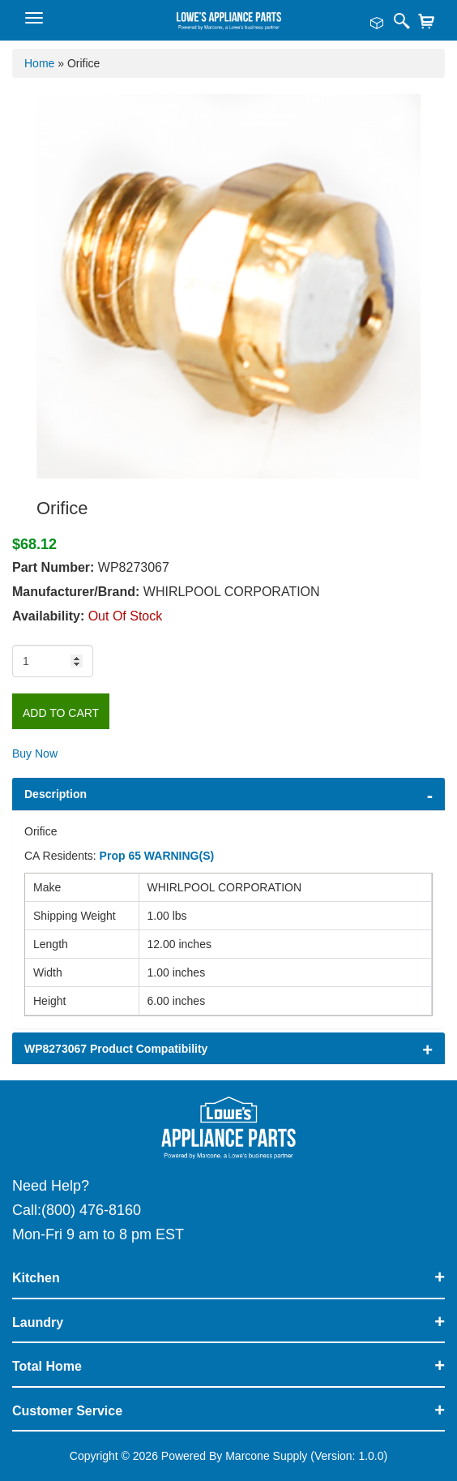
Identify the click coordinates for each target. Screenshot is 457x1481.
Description (55, 794)
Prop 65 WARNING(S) (157, 855)
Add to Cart (61, 712)
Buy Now (35, 753)
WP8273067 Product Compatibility (115, 1048)
